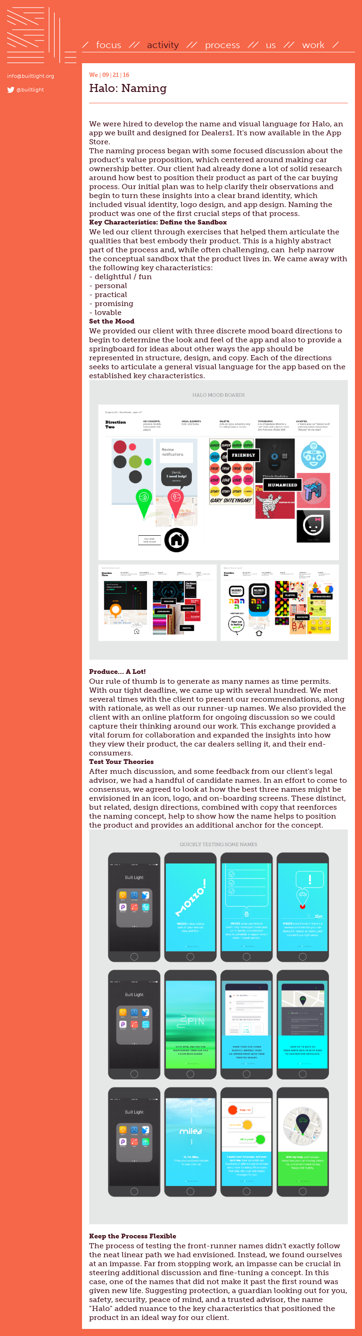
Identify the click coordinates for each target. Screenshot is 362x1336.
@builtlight (30, 89)
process (222, 45)
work (313, 45)
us (271, 45)
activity (163, 45)
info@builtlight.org (30, 76)
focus (108, 45)
